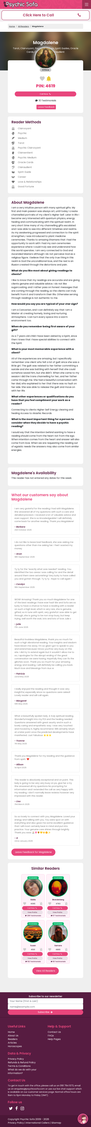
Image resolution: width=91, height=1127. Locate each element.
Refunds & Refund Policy (22, 1062)
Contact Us (54, 1032)
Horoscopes (15, 1046)
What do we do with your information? (22, 1071)
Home (12, 26)
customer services (38, 1091)
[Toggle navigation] (86, 4)
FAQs (51, 1035)
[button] (45, 15)
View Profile (32, 912)
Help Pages (54, 1039)
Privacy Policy (16, 1059)
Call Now (45, 94)
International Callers (37, 1122)
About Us (13, 1035)
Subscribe (45, 1012)
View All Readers (45, 970)
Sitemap (56, 1122)
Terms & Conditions (19, 1066)
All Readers (23, 26)
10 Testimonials (45, 100)
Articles (12, 1042)
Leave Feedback (46, 106)
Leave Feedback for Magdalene (33, 852)
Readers (12, 1039)
